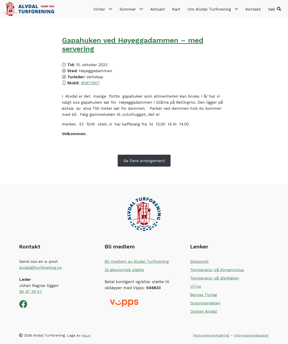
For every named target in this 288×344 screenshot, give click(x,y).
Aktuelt (157, 9)
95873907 (90, 82)
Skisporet (199, 261)
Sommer (131, 9)
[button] (274, 9)
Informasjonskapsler (251, 335)
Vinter (102, 9)
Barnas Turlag (203, 294)
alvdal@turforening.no (40, 267)
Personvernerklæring (211, 335)
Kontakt (253, 9)
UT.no (195, 286)
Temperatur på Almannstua (217, 269)
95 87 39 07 (30, 291)
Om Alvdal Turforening (212, 9)
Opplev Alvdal (203, 311)
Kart (176, 9)
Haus (85, 335)
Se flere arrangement (144, 160)
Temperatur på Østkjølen (214, 278)
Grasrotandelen (205, 303)
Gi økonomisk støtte (124, 269)
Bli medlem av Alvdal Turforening (137, 261)
